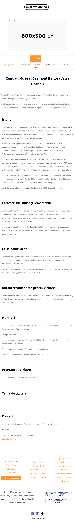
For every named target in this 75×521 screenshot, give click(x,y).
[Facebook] (33, 509)
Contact (11, 469)
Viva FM (64, 477)
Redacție (11, 466)
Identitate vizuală (11, 459)
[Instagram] (37, 509)
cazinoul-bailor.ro (9, 437)
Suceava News (65, 473)
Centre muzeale (29, 65)
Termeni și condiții (38, 473)
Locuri (19, 65)
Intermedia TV (64, 463)
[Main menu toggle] (35, 60)
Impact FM (64, 467)
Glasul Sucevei (64, 460)
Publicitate (11, 462)
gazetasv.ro (64, 456)
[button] (44, 60)
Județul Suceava (8, 65)
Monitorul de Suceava (64, 470)
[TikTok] (42, 509)
